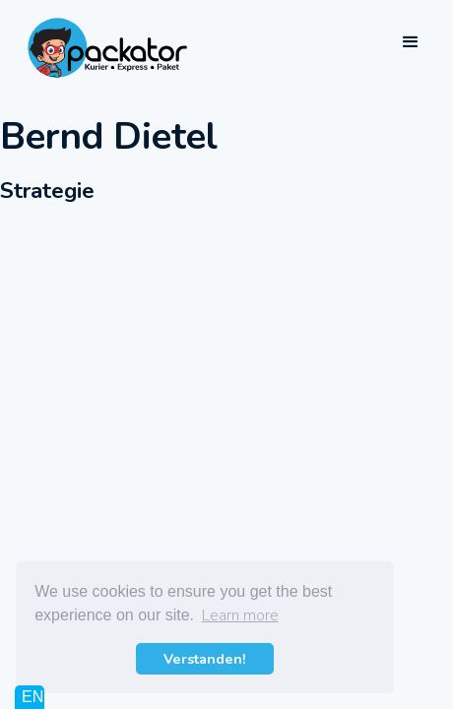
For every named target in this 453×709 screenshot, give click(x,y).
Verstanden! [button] (204, 659)
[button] (410, 42)
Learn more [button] (240, 615)
